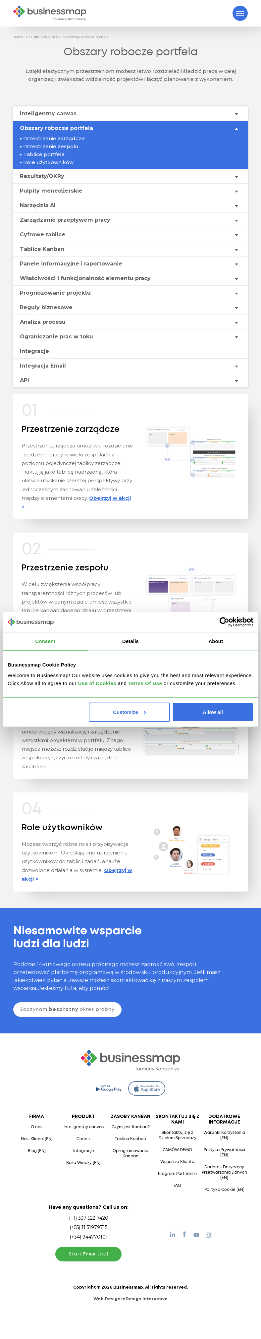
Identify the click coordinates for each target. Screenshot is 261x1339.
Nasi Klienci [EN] (37, 1139)
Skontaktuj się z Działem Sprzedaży (177, 1135)
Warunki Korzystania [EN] (224, 1135)
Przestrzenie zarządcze (54, 138)
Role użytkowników (48, 162)
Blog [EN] (37, 1151)
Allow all (213, 712)
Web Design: (130, 1298)
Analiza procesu (43, 322)
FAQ (177, 1186)
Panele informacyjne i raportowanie (71, 264)
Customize (129, 712)
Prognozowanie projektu (55, 293)
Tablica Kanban (130, 1139)
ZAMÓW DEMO (177, 1150)
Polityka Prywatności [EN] (224, 1152)
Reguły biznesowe (46, 307)
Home (18, 37)
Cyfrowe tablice (42, 234)
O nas (36, 1127)
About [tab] (215, 641)
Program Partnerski (177, 1174)
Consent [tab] (45, 641)
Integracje (34, 351)
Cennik (84, 1139)
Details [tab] (130, 641)
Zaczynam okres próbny (67, 1010)
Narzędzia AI (38, 205)
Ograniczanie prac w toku (56, 336)
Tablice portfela (44, 154)
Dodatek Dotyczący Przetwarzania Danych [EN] (224, 1172)
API (24, 380)
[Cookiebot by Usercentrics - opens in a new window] (224, 622)
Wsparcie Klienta (177, 1162)
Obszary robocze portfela (87, 37)
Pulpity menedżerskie (51, 191)
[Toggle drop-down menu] (236, 114)
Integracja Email (43, 366)
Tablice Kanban (42, 249)
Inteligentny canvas (48, 113)
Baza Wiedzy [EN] (83, 1163)
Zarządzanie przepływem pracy (65, 220)
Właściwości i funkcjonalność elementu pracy (85, 278)
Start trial (89, 1254)
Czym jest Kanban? (131, 1127)
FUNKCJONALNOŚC (45, 37)
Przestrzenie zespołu (50, 146)
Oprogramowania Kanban (130, 1153)
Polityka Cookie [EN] (224, 1190)
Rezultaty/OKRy (42, 176)
